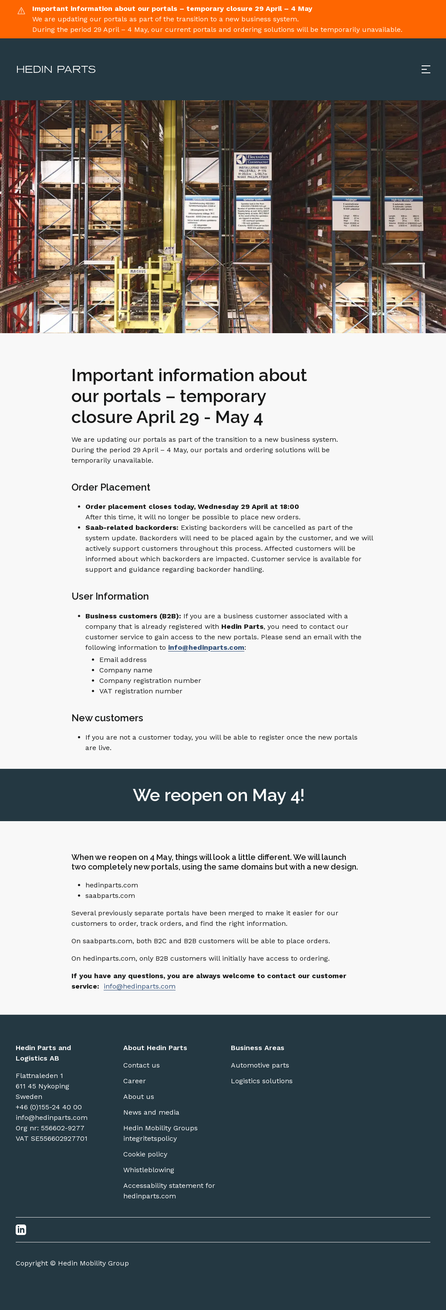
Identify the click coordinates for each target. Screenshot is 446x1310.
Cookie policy (145, 1154)
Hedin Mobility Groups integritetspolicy (160, 1133)
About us (138, 1096)
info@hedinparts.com (140, 986)
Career (134, 1081)
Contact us (141, 1065)
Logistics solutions (262, 1081)
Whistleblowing (148, 1170)
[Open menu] (426, 69)
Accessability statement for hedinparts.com (169, 1190)
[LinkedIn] (21, 1230)
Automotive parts (260, 1065)
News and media (151, 1112)
